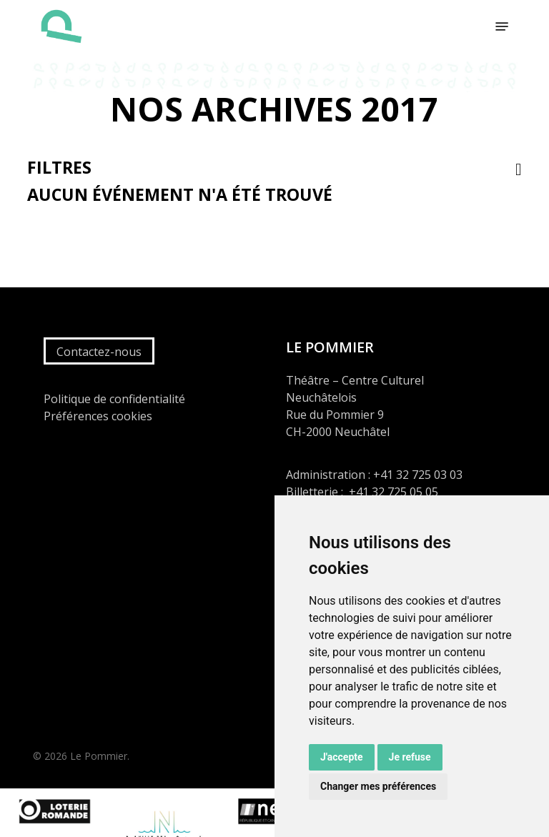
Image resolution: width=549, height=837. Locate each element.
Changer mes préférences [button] (378, 786)
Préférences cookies (98, 416)
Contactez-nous (99, 352)
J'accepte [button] (341, 757)
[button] (502, 26)
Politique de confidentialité (114, 399)
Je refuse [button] (410, 757)
